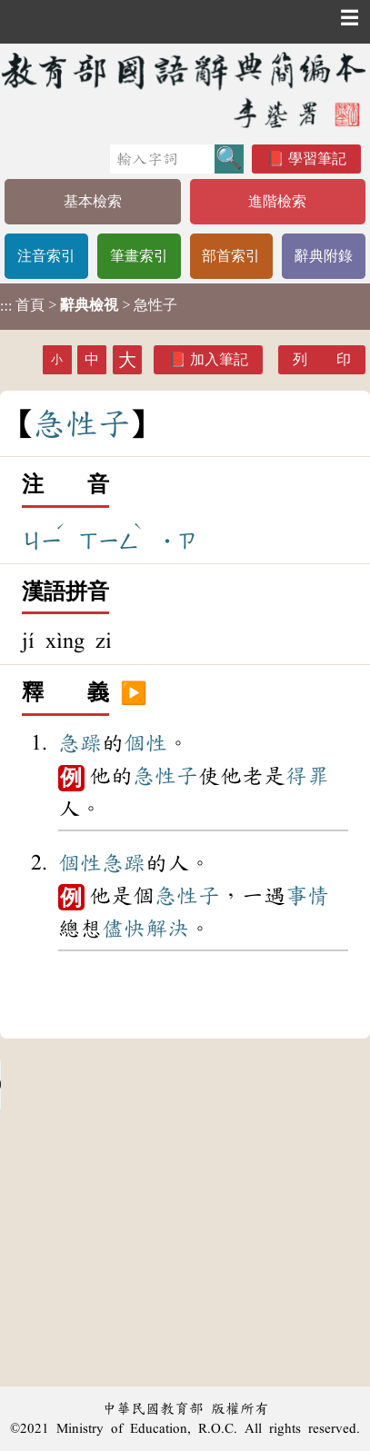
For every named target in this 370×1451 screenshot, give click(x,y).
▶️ (133, 693)
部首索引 (231, 255)
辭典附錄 (324, 255)
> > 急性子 (88, 305)
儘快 (123, 928)
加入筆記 (219, 359)
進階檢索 (277, 201)
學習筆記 (317, 158)
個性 (145, 743)
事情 (307, 896)
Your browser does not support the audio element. (136, 1084)
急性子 (165, 776)
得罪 (307, 776)
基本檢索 (93, 201)
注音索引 (46, 255)
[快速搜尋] (162, 159)
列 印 (322, 359)
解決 (167, 928)
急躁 (80, 743)
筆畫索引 (139, 255)
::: (6, 306)
